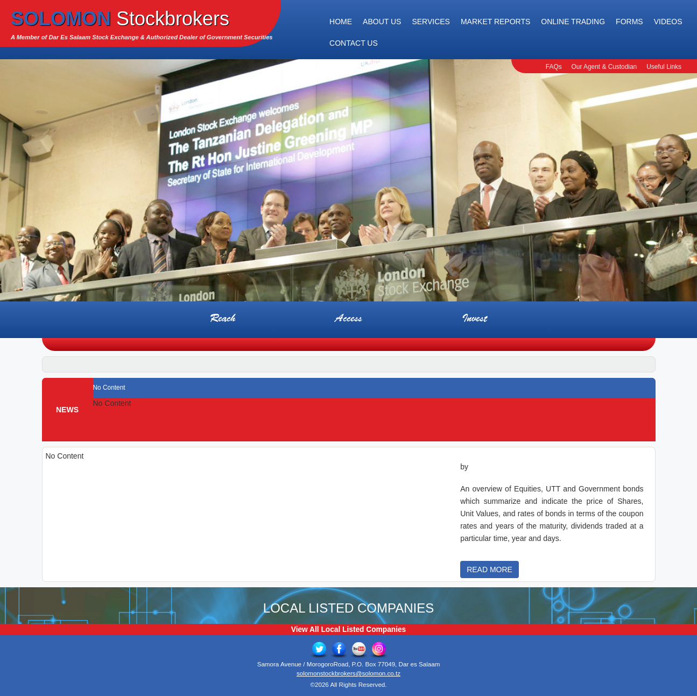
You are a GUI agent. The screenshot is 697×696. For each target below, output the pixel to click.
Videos (668, 21)
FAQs (554, 67)
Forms (629, 21)
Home (340, 21)
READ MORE (489, 569)
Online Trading (573, 21)
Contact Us (353, 43)
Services (431, 21)
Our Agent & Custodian (604, 67)
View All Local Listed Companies (348, 629)
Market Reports (495, 21)
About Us (382, 21)
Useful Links (663, 67)
